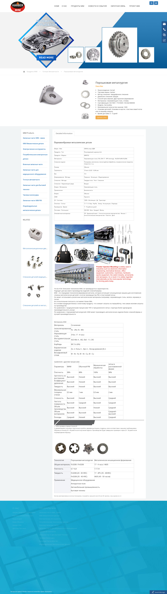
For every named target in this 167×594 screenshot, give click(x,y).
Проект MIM (134, 6)
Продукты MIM (78, 6)
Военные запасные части (33, 164)
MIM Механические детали (33, 143)
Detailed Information (64, 133)
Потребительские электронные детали (35, 156)
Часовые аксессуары (31, 195)
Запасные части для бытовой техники (34, 187)
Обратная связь (119, 6)
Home (56, 6)
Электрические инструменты (34, 149)
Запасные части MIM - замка (34, 138)
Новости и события (98, 6)
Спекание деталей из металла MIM (37, 305)
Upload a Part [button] (102, 117)
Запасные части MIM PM (32, 200)
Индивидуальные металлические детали (32, 208)
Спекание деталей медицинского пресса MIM (41, 277)
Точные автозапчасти (50, 72)
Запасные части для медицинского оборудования (34, 172)
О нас (65, 6)
